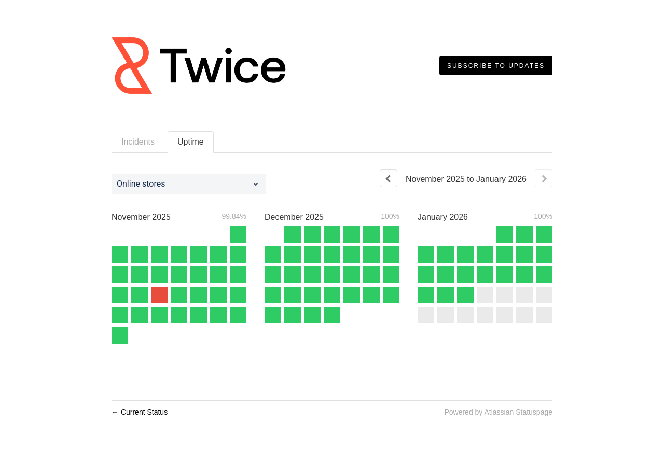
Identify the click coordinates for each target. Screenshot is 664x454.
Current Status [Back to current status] (140, 412)
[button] (495, 66)
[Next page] (543, 178)
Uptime (190, 141)
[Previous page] (388, 178)
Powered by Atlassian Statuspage (498, 412)
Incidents (138, 141)
